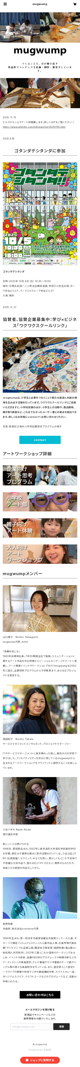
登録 (61, 1026)
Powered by (40, 1050)
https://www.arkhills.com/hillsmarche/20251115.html (34, 126)
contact (40, 440)
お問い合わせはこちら (40, 995)
